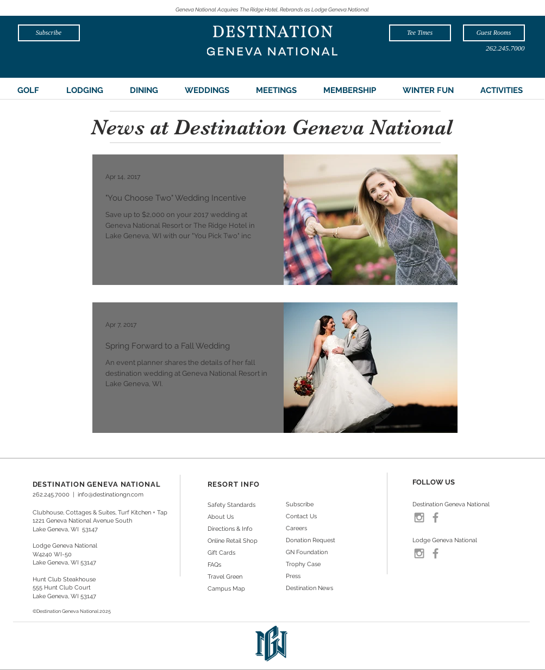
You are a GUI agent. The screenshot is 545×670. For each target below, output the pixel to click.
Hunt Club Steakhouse (64, 579)
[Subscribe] (49, 32)
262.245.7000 (51, 494)
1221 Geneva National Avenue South (82, 520)
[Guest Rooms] (494, 32)
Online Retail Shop (233, 540)
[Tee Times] (420, 32)
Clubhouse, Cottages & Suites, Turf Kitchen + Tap (100, 512)
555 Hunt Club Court (62, 587)
